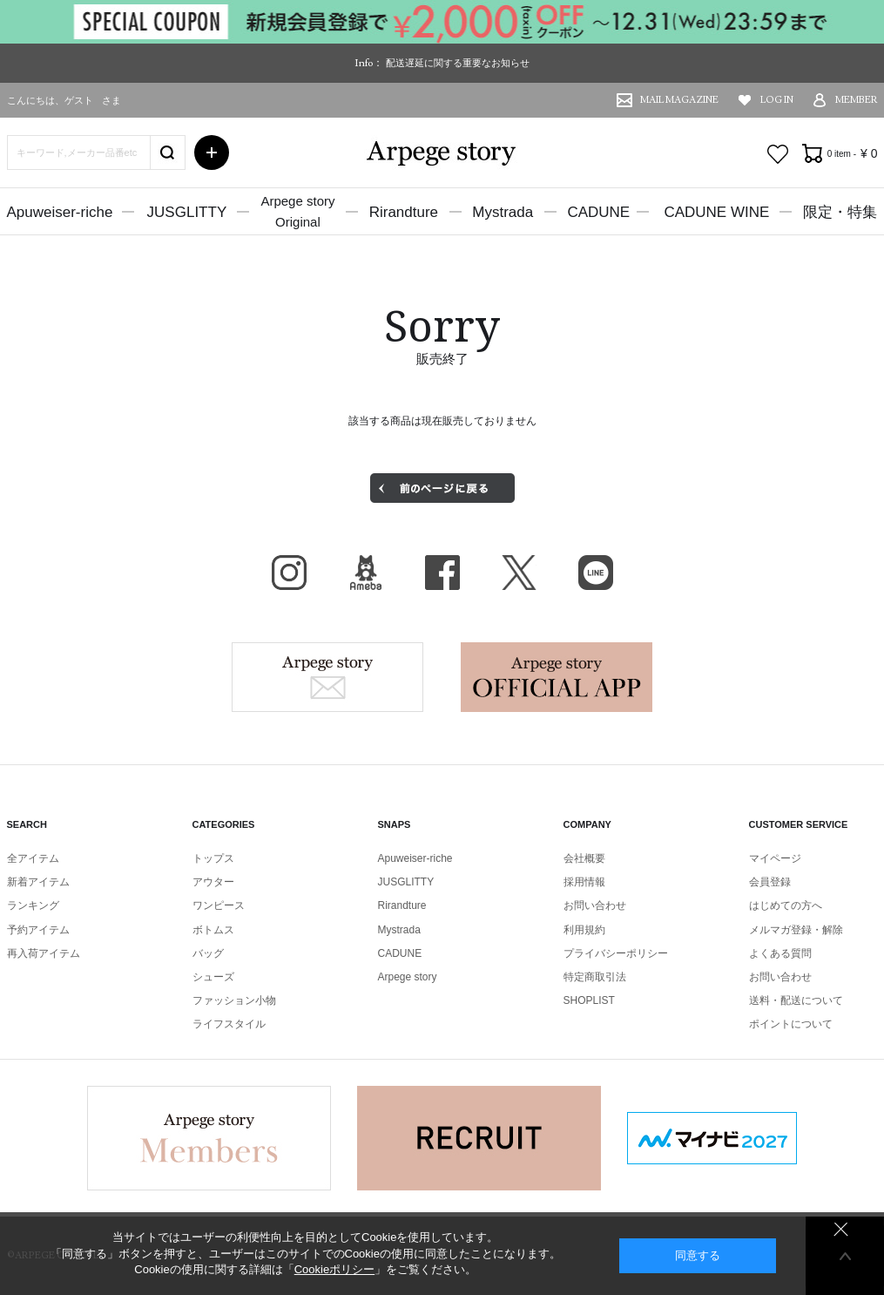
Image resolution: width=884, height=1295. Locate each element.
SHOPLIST (589, 1000)
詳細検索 (211, 152)
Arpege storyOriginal (297, 211)
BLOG (365, 572)
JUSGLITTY (187, 212)
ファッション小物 (234, 1000)
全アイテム (33, 858)
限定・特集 (840, 212)
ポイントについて (791, 1024)
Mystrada (502, 212)
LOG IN (776, 99)
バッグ (208, 953)
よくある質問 (780, 953)
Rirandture (403, 212)
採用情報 (584, 882)
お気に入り (777, 154)
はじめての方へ (785, 905)
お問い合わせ (594, 905)
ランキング (33, 905)
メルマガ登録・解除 (796, 930)
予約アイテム (38, 930)
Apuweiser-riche (60, 212)
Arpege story (327, 677)
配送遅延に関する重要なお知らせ (458, 63)
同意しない (841, 1229)
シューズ (213, 977)
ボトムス (213, 930)
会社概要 (584, 858)
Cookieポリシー (334, 1269)
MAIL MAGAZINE (679, 99)
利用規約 (584, 930)
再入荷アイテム (43, 953)
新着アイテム (38, 882)
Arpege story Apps (556, 677)
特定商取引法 (594, 977)
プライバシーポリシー (615, 953)
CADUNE (598, 212)
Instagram (289, 572)
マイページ (775, 858)
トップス (213, 858)
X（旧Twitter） (519, 572)
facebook (442, 572)
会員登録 (770, 882)
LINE (595, 572)
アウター (213, 882)
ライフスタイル (229, 1024)
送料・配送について (796, 1000)
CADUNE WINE (716, 212)
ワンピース (218, 905)
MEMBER (856, 99)
